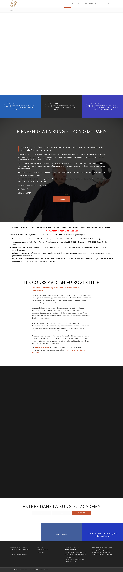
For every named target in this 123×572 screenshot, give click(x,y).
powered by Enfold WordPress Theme (39, 569)
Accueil (12, 10)
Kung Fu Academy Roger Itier (22, 569)
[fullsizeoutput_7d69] (13, 4)
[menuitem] (67, 4)
